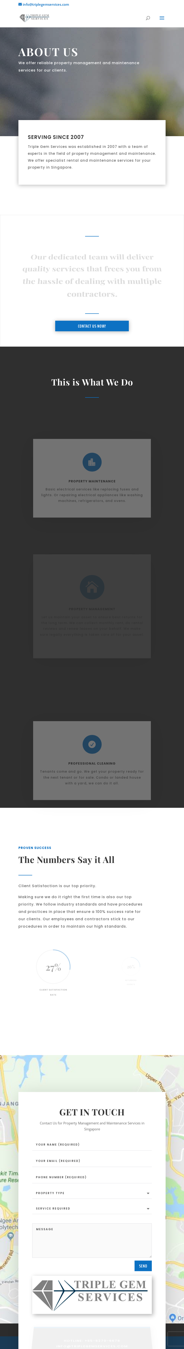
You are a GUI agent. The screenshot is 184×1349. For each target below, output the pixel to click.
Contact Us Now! (92, 333)
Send (143, 1268)
